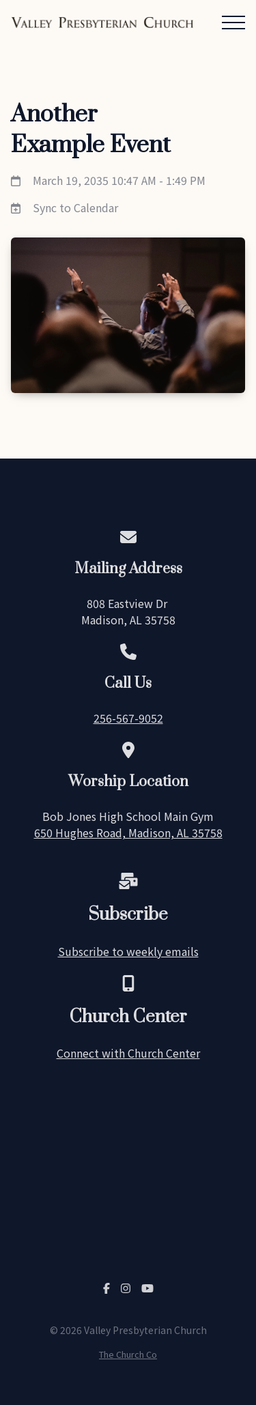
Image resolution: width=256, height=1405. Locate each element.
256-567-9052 (128, 718)
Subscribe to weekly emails (128, 951)
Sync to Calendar (75, 207)
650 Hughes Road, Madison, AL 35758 (128, 832)
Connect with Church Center (128, 1053)
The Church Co (128, 1354)
